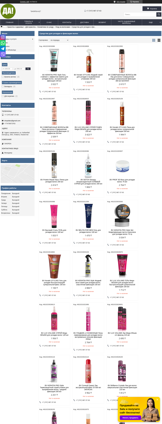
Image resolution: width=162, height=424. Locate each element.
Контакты (67, 22)
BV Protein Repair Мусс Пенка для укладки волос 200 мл (115, 130)
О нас (49, 22)
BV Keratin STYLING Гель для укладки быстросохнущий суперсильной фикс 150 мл (53, 234)
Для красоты (30, 27)
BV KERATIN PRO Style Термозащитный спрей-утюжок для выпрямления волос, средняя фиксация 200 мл (115, 288)
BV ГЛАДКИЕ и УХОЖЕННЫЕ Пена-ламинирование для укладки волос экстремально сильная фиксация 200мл (53, 288)
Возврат (102, 22)
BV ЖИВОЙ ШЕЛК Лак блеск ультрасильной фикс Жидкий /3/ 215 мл (115, 339)
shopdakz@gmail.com (12, 121)
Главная (9, 22)
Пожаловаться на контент (85, 421)
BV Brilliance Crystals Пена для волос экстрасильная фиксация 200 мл (84, 339)
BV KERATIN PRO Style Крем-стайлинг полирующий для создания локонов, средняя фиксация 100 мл (147, 340)
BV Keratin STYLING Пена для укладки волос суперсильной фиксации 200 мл (84, 131)
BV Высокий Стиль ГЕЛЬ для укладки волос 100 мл (84, 183)
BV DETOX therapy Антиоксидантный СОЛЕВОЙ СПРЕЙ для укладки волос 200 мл (146, 132)
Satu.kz (91, 419)
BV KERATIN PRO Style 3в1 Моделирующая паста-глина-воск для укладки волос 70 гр (147, 184)
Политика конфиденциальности (14, 377)
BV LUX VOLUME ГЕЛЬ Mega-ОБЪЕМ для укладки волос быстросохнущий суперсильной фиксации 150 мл (115, 235)
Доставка (84, 22)
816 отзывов (121, 2)
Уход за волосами (62, 27)
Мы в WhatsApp (9, 50)
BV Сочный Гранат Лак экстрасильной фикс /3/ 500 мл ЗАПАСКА (146, 287)
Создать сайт (24, 2)
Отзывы (6, 46)
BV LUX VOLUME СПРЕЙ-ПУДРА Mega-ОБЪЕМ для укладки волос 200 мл (52, 131)
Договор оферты (49, 377)
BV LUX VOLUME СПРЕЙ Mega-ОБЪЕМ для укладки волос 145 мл (147, 234)
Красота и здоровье (16, 27)
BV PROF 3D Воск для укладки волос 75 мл (52, 183)
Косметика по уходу (46, 27)
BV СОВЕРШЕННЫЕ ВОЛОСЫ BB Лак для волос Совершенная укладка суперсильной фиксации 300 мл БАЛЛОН (115, 78)
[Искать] (158, 14)
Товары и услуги (28, 22)
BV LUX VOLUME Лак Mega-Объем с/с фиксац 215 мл (84, 286)
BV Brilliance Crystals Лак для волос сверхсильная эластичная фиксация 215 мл (53, 339)
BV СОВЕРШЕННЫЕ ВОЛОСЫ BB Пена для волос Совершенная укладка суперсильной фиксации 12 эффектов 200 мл (146, 79)
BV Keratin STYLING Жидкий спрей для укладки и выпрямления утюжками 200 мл (84, 77)
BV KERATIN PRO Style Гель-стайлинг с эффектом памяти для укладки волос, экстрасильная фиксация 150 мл (53, 78)
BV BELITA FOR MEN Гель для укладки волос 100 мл (115, 183)
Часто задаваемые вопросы (126, 22)
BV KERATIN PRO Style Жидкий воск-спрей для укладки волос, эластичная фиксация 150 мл (84, 234)
